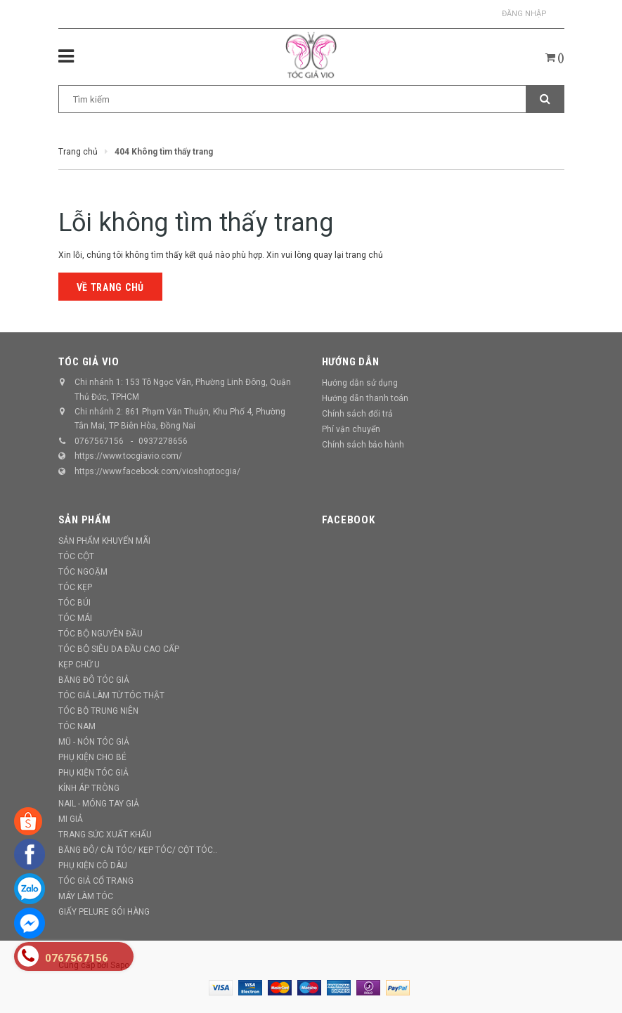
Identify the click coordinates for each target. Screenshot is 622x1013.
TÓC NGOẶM (83, 572)
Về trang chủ (110, 287)
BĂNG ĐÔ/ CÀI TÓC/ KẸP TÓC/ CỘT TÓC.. (137, 850)
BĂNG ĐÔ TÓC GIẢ (93, 680)
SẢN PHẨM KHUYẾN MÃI (104, 541)
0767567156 (99, 441)
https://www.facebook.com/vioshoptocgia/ (157, 471)
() (554, 57)
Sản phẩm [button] (84, 520)
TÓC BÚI (74, 603)
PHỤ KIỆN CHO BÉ (92, 757)
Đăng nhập (524, 13)
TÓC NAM (77, 726)
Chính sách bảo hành (363, 445)
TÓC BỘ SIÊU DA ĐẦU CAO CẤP (118, 649)
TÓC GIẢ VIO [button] (88, 361)
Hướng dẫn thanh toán (365, 398)
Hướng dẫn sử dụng (360, 383)
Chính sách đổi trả (357, 414)
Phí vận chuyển (351, 429)
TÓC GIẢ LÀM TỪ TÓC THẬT (111, 695)
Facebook (348, 520)
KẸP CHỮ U (79, 664)
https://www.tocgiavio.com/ (128, 456)
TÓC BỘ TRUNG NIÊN (98, 711)
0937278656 (163, 441)
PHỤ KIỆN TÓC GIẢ (93, 773)
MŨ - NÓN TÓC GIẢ (93, 742)
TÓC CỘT (76, 556)
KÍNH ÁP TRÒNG (88, 788)
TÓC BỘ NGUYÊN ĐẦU (100, 634)
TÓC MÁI (75, 618)
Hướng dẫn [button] (351, 361)
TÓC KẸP (75, 587)
